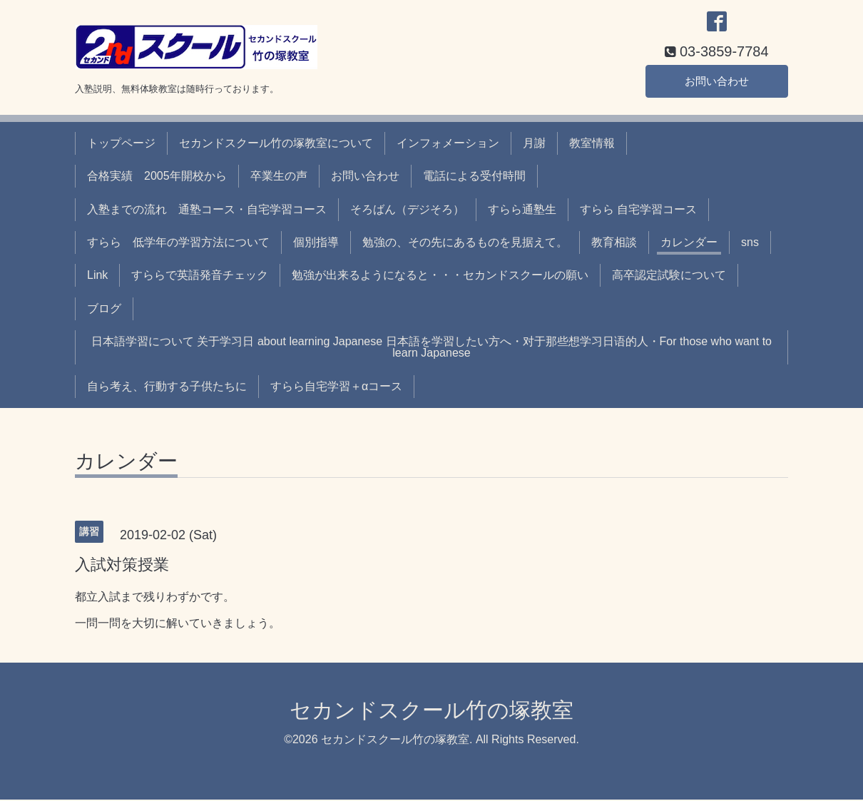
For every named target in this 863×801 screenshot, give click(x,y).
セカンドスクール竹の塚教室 (431, 711)
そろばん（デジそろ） (407, 211)
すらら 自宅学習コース (638, 211)
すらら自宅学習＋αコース (336, 388)
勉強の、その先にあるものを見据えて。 (465, 244)
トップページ (121, 144)
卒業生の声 (278, 177)
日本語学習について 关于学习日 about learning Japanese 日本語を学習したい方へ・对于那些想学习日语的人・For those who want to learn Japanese (431, 348)
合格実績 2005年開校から (157, 177)
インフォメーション (448, 144)
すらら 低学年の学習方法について (178, 244)
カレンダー (689, 244)
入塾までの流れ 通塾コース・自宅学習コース (207, 211)
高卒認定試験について (669, 277)
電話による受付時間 (474, 177)
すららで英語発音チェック (199, 277)
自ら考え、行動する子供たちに (167, 388)
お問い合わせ (717, 82)
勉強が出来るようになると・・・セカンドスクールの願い (440, 277)
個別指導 (316, 244)
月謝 (534, 144)
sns (750, 244)
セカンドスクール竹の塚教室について (276, 144)
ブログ (104, 310)
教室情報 (592, 144)
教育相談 (614, 244)
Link (97, 277)
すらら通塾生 (522, 211)
